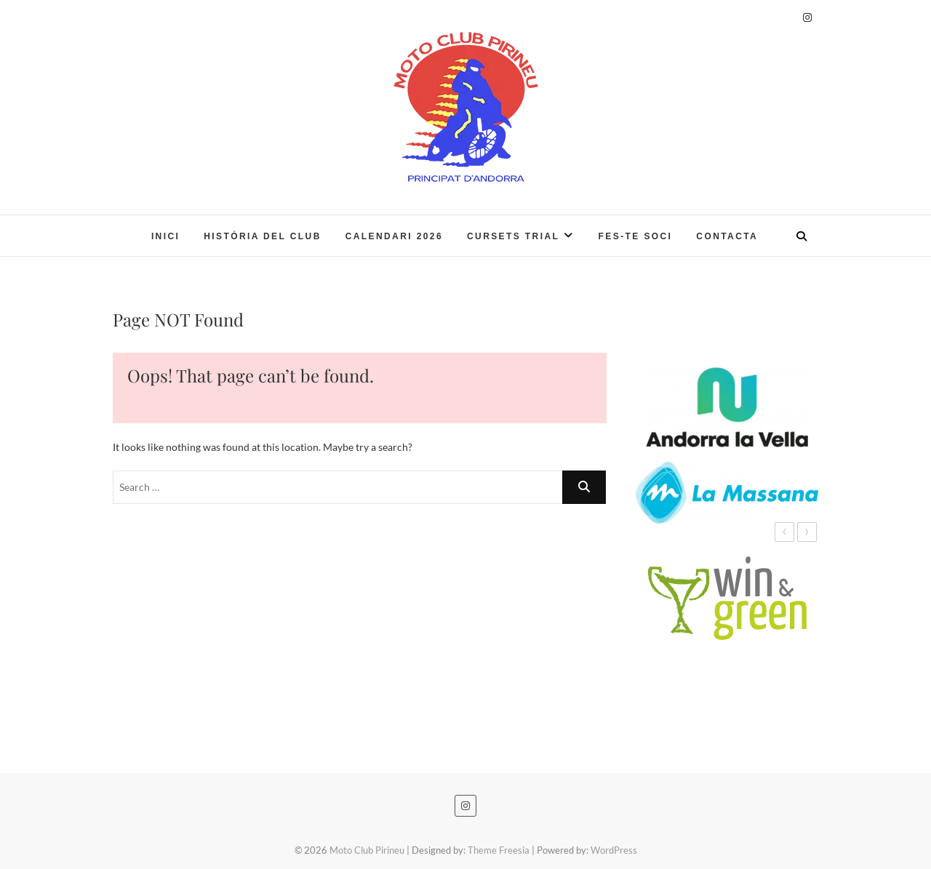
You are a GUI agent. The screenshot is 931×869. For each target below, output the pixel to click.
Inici (165, 236)
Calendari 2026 (394, 236)
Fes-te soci (636, 236)
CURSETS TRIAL (513, 236)
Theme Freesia (499, 850)
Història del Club (262, 236)
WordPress (614, 850)
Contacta (727, 236)
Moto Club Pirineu (366, 850)
